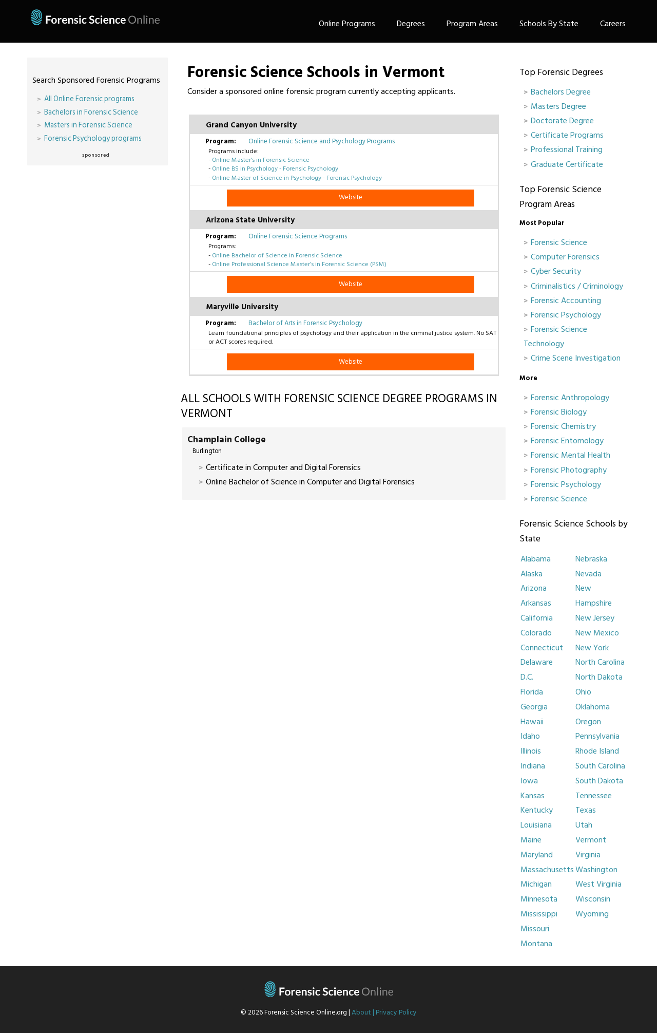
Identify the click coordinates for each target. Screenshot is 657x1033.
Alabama (535, 559)
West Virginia (598, 884)
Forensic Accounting (566, 300)
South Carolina (600, 766)
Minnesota (538, 899)
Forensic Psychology (566, 315)
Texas (585, 810)
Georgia (534, 706)
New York (592, 647)
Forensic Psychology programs (93, 138)
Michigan (536, 884)
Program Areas (472, 23)
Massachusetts (547, 869)
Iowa (529, 780)
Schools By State (548, 23)
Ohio (583, 692)
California (536, 618)
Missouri (534, 928)
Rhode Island (597, 751)
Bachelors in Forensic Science (91, 112)
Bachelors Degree (561, 92)
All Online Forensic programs (89, 99)
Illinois (530, 751)
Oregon (588, 721)
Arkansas (535, 603)
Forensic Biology (559, 412)
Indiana (532, 766)
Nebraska (591, 559)
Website (350, 197)
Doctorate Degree (562, 120)
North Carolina (600, 662)
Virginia (588, 854)
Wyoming (592, 914)
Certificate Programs (567, 135)
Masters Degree (558, 106)
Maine (531, 840)
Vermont (590, 840)
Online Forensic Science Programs (297, 236)
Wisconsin (592, 899)
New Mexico (597, 633)
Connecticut (541, 647)
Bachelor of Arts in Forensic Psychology (305, 323)
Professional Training (567, 149)
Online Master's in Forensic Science (261, 160)
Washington (596, 869)
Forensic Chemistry (563, 426)
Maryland (536, 854)
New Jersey (594, 618)
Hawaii (532, 721)
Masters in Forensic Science (88, 125)
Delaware (536, 662)
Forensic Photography (569, 470)
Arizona (533, 588)
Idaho (530, 736)
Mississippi (538, 914)
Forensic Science (559, 242)
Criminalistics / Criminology (577, 286)
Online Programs (347, 23)
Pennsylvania (597, 736)
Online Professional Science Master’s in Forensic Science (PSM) (299, 264)
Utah (583, 825)
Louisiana (536, 825)
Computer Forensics (565, 257)
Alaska (531, 573)
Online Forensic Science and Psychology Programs (321, 141)
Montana (536, 943)
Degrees (411, 23)
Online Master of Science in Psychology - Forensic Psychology (297, 178)
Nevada (588, 573)
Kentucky (536, 810)
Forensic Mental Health (570, 455)
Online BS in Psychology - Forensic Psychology (275, 168)
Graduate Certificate (567, 164)
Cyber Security (556, 271)
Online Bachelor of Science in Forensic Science (277, 255)
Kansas (532, 795)
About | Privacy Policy (384, 1012)
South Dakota (599, 780)
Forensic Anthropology (570, 397)
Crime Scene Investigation (576, 358)
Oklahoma (592, 706)
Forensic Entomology (567, 440)
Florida (531, 692)
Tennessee (593, 795)
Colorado (536, 633)
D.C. (526, 677)
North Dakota (599, 677)
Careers (613, 23)
